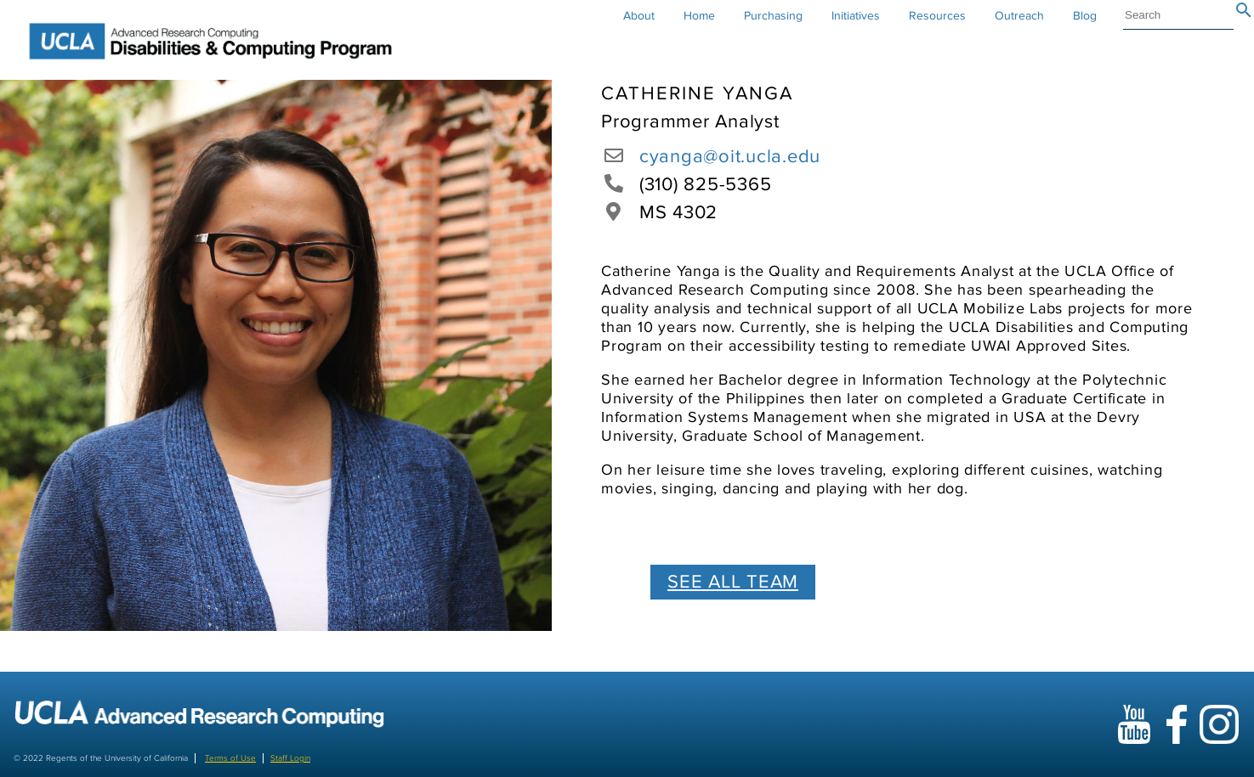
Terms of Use (230, 758)
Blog (1085, 15)
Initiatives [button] (855, 15)
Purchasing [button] (773, 15)
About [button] (639, 15)
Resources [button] (937, 15)
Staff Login (290, 758)
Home (699, 15)
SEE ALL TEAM (732, 582)
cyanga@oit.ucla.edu (729, 156)
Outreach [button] (1019, 15)
